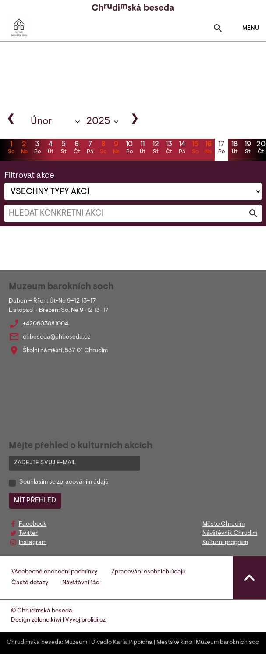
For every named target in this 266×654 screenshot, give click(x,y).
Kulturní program (225, 543)
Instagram (32, 543)
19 (247, 148)
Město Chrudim (223, 524)
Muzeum (75, 643)
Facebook (32, 524)
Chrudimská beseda (34, 643)
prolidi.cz (94, 620)
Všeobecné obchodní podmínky (54, 572)
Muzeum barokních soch (229, 643)
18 (234, 148)
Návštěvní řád (80, 583)
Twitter (28, 533)
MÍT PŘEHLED (35, 500)
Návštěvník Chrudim (229, 533)
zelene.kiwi (46, 620)
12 (155, 148)
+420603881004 (45, 324)
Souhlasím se (64, 482)
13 (168, 148)
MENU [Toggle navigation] (245, 28)
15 (195, 148)
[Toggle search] (218, 30)
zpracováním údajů (83, 482)
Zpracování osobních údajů (148, 572)
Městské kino (174, 643)
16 (208, 148)
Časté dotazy (29, 583)
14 (181, 148)
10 (129, 148)
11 (142, 148)
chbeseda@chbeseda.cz (56, 337)
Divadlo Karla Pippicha (122, 643)
